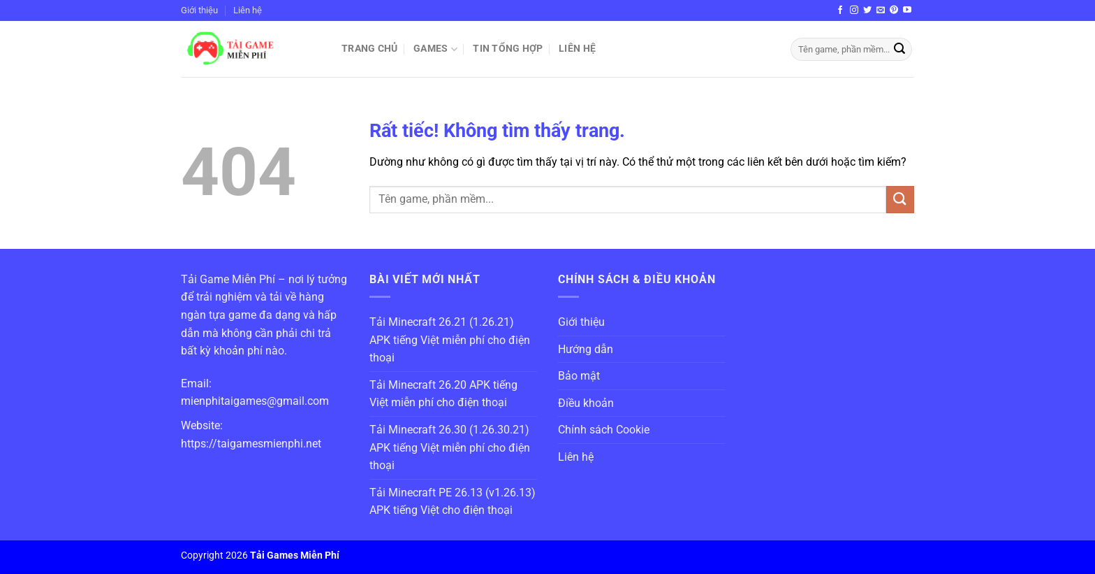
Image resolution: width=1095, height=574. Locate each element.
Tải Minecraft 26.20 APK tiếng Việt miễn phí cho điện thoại (443, 394)
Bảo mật (579, 375)
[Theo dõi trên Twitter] (867, 10)
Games (435, 49)
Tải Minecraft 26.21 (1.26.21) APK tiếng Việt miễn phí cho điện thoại (449, 339)
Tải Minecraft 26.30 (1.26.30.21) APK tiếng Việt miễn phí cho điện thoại (449, 447)
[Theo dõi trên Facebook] (840, 10)
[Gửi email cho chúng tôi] (880, 10)
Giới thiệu (199, 10)
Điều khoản (586, 403)
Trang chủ (369, 49)
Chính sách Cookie (603, 429)
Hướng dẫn (585, 349)
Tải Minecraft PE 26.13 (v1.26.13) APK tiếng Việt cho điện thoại (452, 501)
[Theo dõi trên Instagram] (854, 10)
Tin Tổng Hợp (508, 49)
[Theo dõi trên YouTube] (907, 10)
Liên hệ (247, 10)
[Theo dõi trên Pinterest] (894, 10)
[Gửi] (899, 50)
